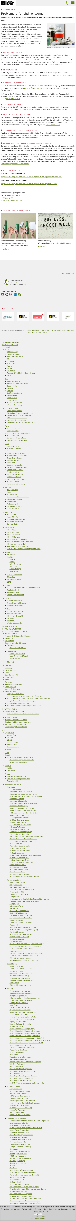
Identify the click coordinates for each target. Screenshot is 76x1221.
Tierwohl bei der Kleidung (16, 603)
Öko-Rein (10, 645)
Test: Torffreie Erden (17, 1112)
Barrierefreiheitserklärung (62, 330)
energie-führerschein (17, 971)
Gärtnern (8, 487)
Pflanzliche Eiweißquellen (16, 479)
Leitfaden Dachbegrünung (19, 829)
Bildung (10, 989)
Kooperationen (12, 742)
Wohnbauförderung (14, 405)
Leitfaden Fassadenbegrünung (21, 832)
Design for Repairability (18, 996)
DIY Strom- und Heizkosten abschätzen (21, 423)
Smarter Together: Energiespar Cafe (23, 1017)
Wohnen (8, 609)
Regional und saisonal (15, 474)
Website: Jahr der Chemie (19, 867)
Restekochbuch (15, 1182)
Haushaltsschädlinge (14, 614)
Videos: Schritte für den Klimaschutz (20, 542)
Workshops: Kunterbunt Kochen (21, 1078)
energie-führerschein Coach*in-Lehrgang (22, 701)
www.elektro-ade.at (53, 125)
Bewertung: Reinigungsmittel (20, 1140)
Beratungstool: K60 (17, 892)
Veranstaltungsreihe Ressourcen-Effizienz (25, 1201)
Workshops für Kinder (18, 1073)
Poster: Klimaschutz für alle (19, 860)
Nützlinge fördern (13, 504)
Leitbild (10, 737)
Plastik (9, 368)
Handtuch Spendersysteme (19, 1151)
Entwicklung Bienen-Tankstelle (21, 1000)
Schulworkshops (11, 717)
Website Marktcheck (17, 872)
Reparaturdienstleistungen (14, 684)
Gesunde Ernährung (14, 458)
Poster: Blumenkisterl (17, 853)
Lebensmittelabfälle (14, 465)
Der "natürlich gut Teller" (18, 1142)
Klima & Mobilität (13, 535)
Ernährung (8, 668)
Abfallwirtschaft (11, 634)
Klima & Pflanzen (13, 537)
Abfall (7, 349)
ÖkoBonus (13, 1168)
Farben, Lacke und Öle (15, 611)
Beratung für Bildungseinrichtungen (18, 722)
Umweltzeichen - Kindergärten (21, 1194)
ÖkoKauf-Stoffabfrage (18, 648)
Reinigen (10, 618)
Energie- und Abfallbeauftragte (21, 1147)
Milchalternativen (13, 472)
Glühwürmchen (15, 564)
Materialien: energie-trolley (19, 976)
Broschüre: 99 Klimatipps (19, 806)
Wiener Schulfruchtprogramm (21, 1069)
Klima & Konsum (13, 532)
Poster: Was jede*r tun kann (19, 858)
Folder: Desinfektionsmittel (19, 815)
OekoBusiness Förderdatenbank (21, 1170)
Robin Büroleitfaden (17, 1180)
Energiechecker (15, 897)
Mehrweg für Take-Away (18, 1154)
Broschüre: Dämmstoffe (18, 801)
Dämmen (10, 388)
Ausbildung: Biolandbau (18, 966)
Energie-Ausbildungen (15, 694)
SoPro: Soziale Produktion (19, 1184)
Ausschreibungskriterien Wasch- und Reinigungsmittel (29, 1121)
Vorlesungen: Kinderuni (18, 1052)
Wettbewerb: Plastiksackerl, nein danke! (24, 877)
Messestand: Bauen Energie (20, 846)
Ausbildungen (12, 964)
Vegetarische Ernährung (16, 484)
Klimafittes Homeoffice (15, 616)
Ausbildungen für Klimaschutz (18, 546)
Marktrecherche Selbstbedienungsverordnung (27, 836)
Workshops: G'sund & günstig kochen (23, 1076)
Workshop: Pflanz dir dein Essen (21, 1081)
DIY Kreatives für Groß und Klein (19, 415)
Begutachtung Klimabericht (20, 1091)
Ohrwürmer (14, 571)
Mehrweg (10, 361)
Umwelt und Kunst (16, 1026)
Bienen (12, 562)
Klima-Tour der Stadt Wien (19, 1007)
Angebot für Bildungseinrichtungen (17, 636)
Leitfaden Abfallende (17, 827)
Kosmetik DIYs (12, 517)
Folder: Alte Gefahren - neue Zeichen (23, 808)
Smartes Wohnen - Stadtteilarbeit (22, 948)
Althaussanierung (13, 381)
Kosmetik (8, 512)
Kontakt (45, 332)
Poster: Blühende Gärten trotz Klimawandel (25, 855)
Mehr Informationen (38, 1219)
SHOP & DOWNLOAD (10, 627)
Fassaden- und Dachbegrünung (18, 497)
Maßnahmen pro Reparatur (19, 1105)
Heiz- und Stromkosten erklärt (18, 440)
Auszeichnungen (13, 747)
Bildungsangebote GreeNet (20, 991)
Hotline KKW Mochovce (18, 913)
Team (7, 753)
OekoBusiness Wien (12, 675)
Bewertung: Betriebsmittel (19, 1132)
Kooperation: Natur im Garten (20, 825)
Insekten (10, 557)
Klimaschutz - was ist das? (16, 544)
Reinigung (8, 682)
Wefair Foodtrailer (16, 1066)
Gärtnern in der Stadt (14, 499)
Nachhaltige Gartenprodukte (20, 1158)
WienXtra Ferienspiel (17, 1064)
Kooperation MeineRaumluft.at (21, 918)
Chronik (7, 755)
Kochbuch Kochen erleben (19, 820)
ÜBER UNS (6, 730)
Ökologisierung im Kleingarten (21, 934)
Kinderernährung (13, 460)
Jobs (33, 332)
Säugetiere (11, 577)
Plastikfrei (11, 371)
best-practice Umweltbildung (15, 724)
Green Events (9, 677)
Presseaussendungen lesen (17, 776)
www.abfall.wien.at (13, 99)
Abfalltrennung (9, 9)
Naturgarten (11, 502)
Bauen (7, 379)
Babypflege (11, 515)
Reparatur (11, 375)
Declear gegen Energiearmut (20, 1094)
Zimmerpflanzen (13, 509)
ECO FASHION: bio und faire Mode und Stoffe (23, 588)
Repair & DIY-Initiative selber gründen (21, 373)
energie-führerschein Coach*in (21, 973)
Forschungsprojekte (14, 1086)
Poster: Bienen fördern (18, 848)
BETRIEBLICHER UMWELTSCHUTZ (15, 631)
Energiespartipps (13, 428)
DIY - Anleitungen (11, 408)
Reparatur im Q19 (16, 941)
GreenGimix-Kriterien (17, 654)
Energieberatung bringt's (19, 894)
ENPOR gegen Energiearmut (20, 1096)
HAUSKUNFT (14, 908)
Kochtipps (11, 463)
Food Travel (14, 1005)
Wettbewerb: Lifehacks (18, 1059)
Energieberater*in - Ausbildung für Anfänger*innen (25, 696)
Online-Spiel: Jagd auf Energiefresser (23, 1012)
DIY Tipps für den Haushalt (17, 420)
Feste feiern (11, 451)
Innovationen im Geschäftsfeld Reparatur (25, 1103)
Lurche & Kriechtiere (14, 575)
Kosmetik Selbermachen (16, 519)
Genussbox (14, 1149)
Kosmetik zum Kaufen (15, 522)
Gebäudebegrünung (14, 393)
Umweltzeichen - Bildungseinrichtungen (24, 1187)
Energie (7, 426)
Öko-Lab (13, 1165)
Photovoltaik (12, 398)
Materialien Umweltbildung (15, 711)
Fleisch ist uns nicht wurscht (17, 453)
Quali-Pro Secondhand (18, 1177)
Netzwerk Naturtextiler (18, 1163)
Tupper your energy (17, 951)
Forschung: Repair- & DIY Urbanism (22, 1101)
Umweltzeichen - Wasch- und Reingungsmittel (26, 1198)
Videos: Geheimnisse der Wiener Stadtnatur (23, 714)
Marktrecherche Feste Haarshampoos (23, 839)
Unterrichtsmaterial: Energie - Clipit (22, 1029)
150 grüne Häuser (16, 885)
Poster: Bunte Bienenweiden (20, 851)
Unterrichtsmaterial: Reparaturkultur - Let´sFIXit (27, 1038)
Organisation (9, 733)
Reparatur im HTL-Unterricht (20, 1010)
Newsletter (11, 770)
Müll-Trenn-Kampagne (18, 1156)
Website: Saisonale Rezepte (20, 874)
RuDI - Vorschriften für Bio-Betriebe (23, 1173)
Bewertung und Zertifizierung (15, 643)
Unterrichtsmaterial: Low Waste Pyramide (25, 1033)
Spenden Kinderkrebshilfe (19, 164)
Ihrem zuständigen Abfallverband (35, 88)
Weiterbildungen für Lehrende (16, 720)
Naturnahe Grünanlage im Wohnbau (23, 927)
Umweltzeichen (10, 687)
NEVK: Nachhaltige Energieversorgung (24, 930)
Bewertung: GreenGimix (18, 1137)
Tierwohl (8, 598)
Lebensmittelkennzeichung (17, 467)
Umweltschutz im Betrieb (16, 1118)
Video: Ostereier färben (18, 865)
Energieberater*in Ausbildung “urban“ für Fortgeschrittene (28, 698)
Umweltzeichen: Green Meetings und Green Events (28, 1189)
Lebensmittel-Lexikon (15, 470)
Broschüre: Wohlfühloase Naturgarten (23, 803)
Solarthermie (12, 400)
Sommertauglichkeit (14, 402)
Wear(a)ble (14, 1055)
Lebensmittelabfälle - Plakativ (21, 923)
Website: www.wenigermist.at (20, 1057)
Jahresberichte (12, 744)
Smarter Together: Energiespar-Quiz (23, 1019)
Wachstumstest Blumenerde (20, 1115)
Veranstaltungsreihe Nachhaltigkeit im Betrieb (24, 706)
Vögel (9, 582)
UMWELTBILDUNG (9, 709)
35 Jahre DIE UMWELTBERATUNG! (20, 757)
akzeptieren (38, 1214)
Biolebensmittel (13, 446)
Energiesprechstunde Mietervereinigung (24, 901)
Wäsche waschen (13, 592)
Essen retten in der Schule (19, 1003)
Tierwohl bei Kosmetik (15, 605)
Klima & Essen (12, 530)
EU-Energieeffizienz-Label (16, 438)
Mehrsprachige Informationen (16, 727)
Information (11, 787)
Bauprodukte (12, 386)
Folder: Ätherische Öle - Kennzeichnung (24, 811)
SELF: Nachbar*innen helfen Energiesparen (25, 946)
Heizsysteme (12, 395)
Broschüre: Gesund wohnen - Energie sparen (26, 796)
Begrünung (9, 638)
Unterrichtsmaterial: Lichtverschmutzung (25, 1031)
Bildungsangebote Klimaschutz (21, 993)
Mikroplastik (11, 364)
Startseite (27, 330)
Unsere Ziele (11, 735)
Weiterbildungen (11, 691)
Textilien (8, 585)
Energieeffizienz (11, 670)
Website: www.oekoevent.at (20, 869)
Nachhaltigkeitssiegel (17, 1161)
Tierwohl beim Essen (14, 601)
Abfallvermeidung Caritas (19, 1123)
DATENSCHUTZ (45, 330)
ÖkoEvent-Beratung (17, 932)
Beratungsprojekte (14, 880)
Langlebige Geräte (16, 920)
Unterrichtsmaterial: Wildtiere (20, 1045)
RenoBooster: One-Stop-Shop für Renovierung (27, 944)
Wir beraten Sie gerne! (10, 342)
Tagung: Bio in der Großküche (20, 1024)
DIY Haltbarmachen (14, 411)
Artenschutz (11, 555)
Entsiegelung (12, 494)
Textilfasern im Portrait (15, 595)
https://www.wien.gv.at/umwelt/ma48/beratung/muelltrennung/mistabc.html (29, 184)
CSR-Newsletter (11, 665)
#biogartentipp (12, 490)
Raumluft (8, 680)
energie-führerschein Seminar (18, 703)
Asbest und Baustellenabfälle (17, 384)
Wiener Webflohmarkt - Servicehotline (24, 960)
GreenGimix (11, 651)
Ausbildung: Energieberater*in (20, 969)
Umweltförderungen (12, 689)
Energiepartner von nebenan (20, 978)
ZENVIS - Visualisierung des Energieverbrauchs (27, 1083)
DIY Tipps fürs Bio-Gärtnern (17, 418)
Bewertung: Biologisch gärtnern (21, 1135)
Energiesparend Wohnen (19, 1098)
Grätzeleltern (14, 983)
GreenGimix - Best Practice (19, 656)
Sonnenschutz (12, 524)
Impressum (35, 330)
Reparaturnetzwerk (17, 939)
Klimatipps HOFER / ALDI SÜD (21, 915)
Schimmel (11, 621)
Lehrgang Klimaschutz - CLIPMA (22, 980)
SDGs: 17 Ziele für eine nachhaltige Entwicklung (24, 549)
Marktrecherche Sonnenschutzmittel (23, 841)
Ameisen (13, 559)
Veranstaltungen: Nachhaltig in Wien (23, 1048)
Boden (9, 492)
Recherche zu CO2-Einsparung (21, 1108)
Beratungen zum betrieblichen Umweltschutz (26, 1128)
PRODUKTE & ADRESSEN (11, 629)
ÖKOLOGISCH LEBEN (10, 345)
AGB (29, 332)
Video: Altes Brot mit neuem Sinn (21, 862)
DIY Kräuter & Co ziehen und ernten (20, 413)
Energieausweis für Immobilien (18, 433)
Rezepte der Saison (14, 477)
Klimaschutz (9, 527)
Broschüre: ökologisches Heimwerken (23, 794)
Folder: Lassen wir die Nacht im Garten (24, 813)
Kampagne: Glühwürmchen (19, 818)
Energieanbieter (13, 436)
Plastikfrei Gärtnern (14, 506)
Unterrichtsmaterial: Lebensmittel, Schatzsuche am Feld (30, 1040)
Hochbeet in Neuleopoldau (19, 911)
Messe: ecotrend (16, 844)
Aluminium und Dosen (15, 357)
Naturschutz (9, 552)
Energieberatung (13, 431)
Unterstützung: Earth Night (19, 937)
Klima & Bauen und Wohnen (17, 539)
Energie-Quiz (14, 904)
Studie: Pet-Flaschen (17, 1110)
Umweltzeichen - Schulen (19, 1191)
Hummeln (13, 566)
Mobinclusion (14, 925)
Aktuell (7, 347)
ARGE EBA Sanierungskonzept (21, 887)
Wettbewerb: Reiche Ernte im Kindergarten (25, 1062)
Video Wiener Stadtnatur (19, 1050)
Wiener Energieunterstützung (20, 958)
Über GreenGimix (16, 658)
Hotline (9, 768)
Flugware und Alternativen (17, 456)
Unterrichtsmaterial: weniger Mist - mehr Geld (26, 1043)
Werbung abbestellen (15, 623)
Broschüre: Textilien (17, 799)
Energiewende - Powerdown (20, 1144)
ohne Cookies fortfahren (38, 1216)
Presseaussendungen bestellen (18, 779)
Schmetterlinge (15, 569)
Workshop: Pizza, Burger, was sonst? (23, 1071)
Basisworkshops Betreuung (20, 1125)
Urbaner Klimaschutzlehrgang (20, 985)
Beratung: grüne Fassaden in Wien (22, 890)
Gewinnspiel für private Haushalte (22, 760)
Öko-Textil (11, 662)
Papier (9, 366)
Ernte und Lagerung (14, 448)
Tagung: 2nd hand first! (18, 1022)
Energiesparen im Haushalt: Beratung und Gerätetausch (30, 899)
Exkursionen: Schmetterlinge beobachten (25, 998)
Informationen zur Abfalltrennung (13, 241)
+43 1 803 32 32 (7, 198)
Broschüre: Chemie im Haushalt (21, 792)
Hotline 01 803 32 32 (17, 882)
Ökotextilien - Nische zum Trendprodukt (24, 1175)
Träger (9, 740)
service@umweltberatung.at (11, 200)
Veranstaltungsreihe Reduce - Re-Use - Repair (26, 953)
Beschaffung (9, 641)
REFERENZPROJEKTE (13, 785)
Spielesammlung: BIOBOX (19, 1015)
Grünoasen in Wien (16, 906)
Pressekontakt (12, 781)
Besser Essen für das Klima (19, 1130)
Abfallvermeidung (44, 241)
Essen (7, 444)
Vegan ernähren (13, 482)
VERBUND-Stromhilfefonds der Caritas (24, 956)
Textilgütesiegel (13, 590)
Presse (38, 332)
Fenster (10, 391)
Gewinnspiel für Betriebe (19, 762)
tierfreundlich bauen (14, 579)
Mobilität (8, 673)
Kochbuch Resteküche (18, 822)
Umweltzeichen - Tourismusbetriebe (23, 1196)
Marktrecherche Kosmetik (19, 834)
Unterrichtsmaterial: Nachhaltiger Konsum (25, 1036)
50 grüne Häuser (16, 1089)
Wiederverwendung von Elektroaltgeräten (25, 1203)
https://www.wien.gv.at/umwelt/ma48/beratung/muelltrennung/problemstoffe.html (31, 177)
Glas (8, 359)
